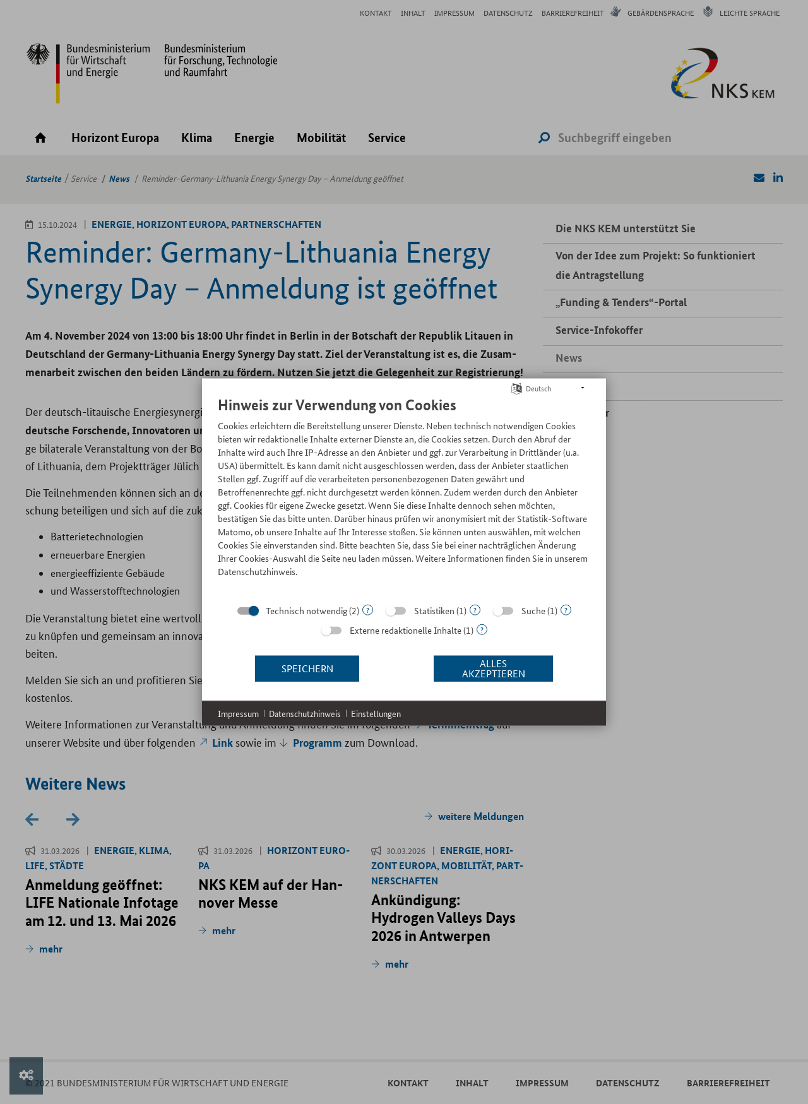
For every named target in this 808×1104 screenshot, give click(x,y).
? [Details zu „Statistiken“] (475, 609)
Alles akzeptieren (493, 668)
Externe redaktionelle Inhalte (405, 629)
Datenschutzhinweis (305, 713)
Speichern (307, 668)
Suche (533, 609)
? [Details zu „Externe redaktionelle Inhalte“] (482, 629)
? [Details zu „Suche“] (565, 609)
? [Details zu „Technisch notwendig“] (367, 609)
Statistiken (434, 609)
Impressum (238, 713)
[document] (404, 495)
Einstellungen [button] (376, 713)
